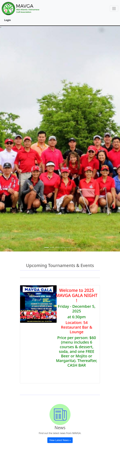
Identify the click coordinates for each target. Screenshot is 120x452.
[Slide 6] (73, 247)
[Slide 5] (68, 247)
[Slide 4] (63, 247)
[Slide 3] (57, 247)
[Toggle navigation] (114, 9)
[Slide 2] (52, 247)
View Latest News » (60, 440)
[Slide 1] (46, 247)
